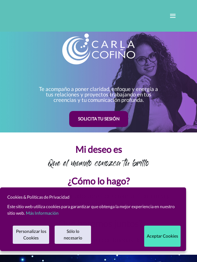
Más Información (42, 213)
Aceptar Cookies (162, 236)
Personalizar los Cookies (31, 235)
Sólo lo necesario (73, 235)
